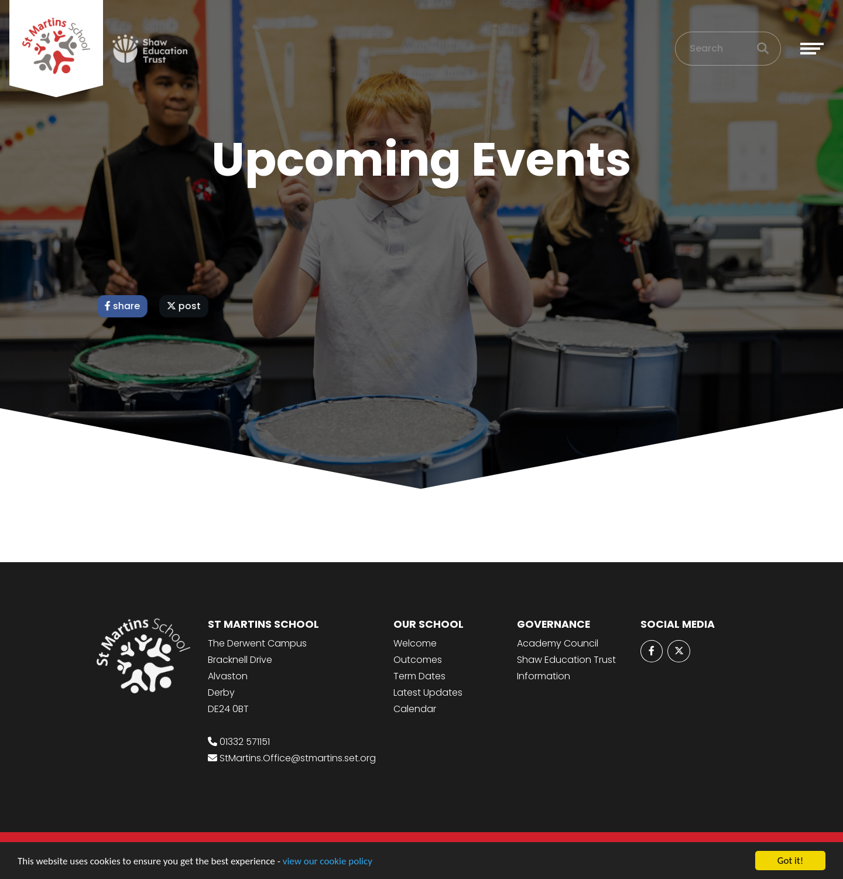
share (124, 306)
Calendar (414, 709)
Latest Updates (427, 692)
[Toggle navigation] (812, 48)
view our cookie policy (327, 862)
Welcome (415, 643)
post (186, 306)
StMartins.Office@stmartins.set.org (298, 758)
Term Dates (419, 676)
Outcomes (417, 659)
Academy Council (557, 643)
